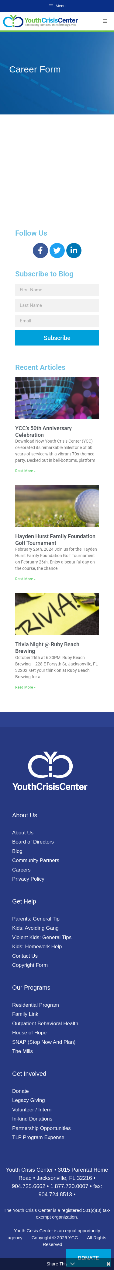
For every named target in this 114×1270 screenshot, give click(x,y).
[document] (57, 635)
